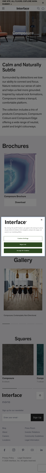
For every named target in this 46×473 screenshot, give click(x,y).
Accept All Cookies (23, 250)
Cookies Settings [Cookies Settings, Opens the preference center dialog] (23, 238)
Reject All (23, 244)
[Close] (41, 219)
